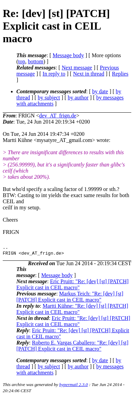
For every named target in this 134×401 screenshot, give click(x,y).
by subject (49, 97)
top (21, 61)
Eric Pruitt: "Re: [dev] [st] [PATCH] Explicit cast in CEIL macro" (72, 286)
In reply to (54, 74)
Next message (77, 67)
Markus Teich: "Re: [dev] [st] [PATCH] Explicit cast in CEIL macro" (69, 299)
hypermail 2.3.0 (73, 386)
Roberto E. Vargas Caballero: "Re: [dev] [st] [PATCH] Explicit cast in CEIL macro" (72, 348)
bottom (35, 61)
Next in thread (88, 74)
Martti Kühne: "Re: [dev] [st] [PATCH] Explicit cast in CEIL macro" (72, 311)
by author (78, 97)
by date (100, 91)
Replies (120, 74)
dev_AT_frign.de (57, 115)
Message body (68, 55)
